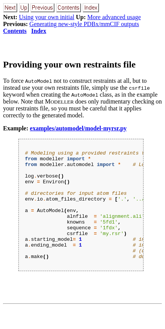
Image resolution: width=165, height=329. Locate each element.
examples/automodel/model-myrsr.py (78, 128)
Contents (14, 31)
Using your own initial (46, 17)
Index (38, 31)
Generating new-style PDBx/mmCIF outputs (84, 24)
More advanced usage (114, 17)
